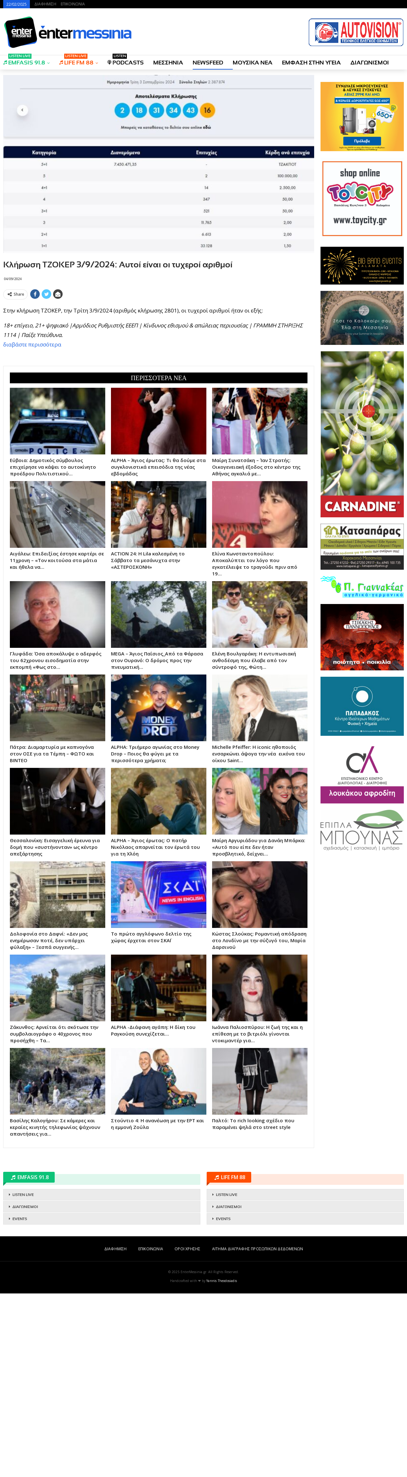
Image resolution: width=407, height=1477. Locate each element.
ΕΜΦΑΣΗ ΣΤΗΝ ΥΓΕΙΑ (311, 62)
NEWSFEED (208, 62)
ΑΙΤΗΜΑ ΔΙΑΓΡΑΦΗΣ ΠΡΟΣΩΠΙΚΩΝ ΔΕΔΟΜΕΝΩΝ (257, 1249)
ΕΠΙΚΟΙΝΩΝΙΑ (73, 4)
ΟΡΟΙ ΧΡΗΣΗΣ (187, 1249)
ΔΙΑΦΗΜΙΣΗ (45, 4)
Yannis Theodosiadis (221, 1281)
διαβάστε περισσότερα (32, 344)
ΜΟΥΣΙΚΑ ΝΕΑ (252, 62)
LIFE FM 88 (76, 60)
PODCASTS (125, 60)
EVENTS (19, 1219)
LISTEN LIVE (23, 1194)
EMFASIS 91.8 (24, 60)
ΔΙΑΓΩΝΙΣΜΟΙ (369, 62)
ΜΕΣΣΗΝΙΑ (168, 62)
